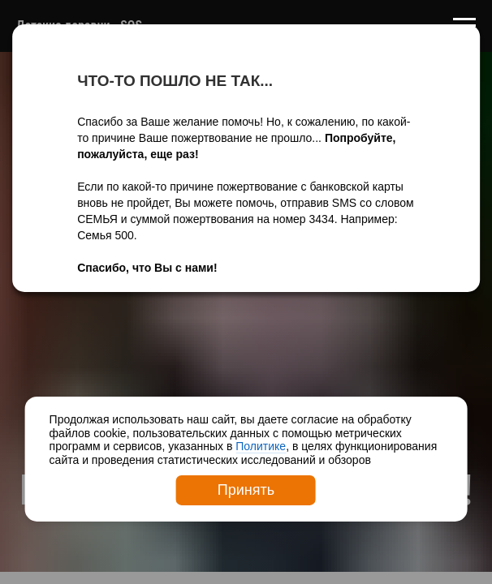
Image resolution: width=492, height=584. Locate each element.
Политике (260, 446)
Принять (246, 490)
